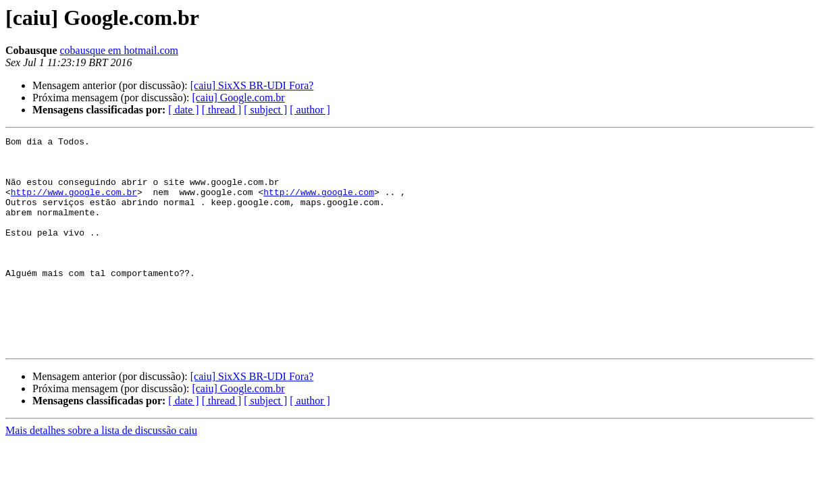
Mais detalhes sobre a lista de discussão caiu (101, 473)
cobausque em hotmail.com (118, 50)
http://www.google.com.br (74, 204)
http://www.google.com (318, 204)
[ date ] (183, 109)
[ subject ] (265, 109)
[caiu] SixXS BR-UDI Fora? (252, 85)
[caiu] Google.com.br (238, 97)
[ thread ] (222, 109)
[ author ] (310, 109)
